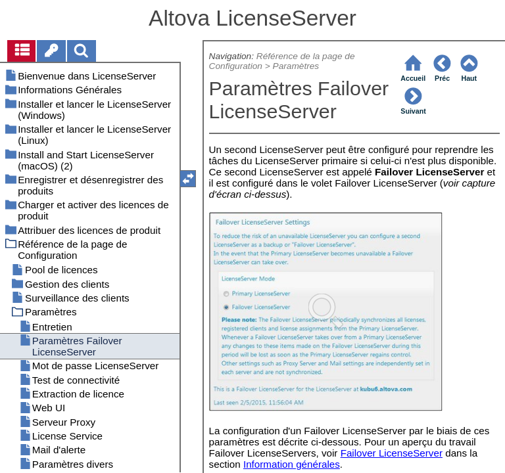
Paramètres (296, 66)
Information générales (291, 464)
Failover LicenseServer (392, 453)
